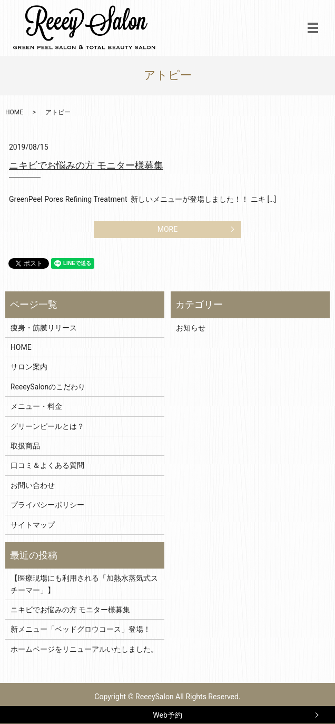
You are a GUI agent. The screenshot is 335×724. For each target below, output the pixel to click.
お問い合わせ (33, 485)
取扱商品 (25, 446)
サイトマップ (33, 525)
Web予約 (167, 715)
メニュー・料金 (36, 406)
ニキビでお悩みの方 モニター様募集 (86, 165)
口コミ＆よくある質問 (47, 465)
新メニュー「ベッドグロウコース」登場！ (81, 629)
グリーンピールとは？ (47, 426)
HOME (14, 112)
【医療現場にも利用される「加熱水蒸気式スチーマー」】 (84, 584)
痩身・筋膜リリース (44, 328)
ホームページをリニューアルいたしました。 (84, 649)
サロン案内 (29, 367)
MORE (167, 229)
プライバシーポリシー (47, 505)
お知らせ (190, 328)
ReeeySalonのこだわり (48, 387)
